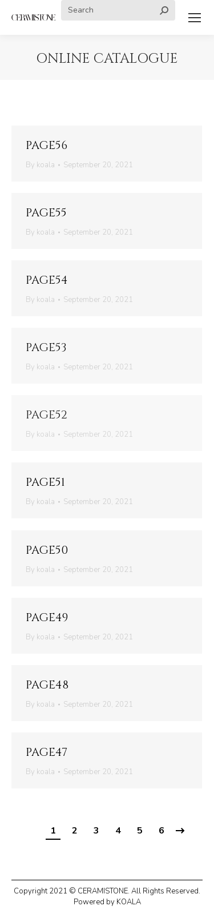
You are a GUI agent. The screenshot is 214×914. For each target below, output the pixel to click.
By (40, 165)
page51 (45, 482)
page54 (47, 280)
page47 (46, 752)
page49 (47, 617)
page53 (46, 347)
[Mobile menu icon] (195, 18)
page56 (46, 145)
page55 (46, 212)
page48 (47, 684)
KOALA (128, 902)
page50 (47, 550)
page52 (46, 414)
